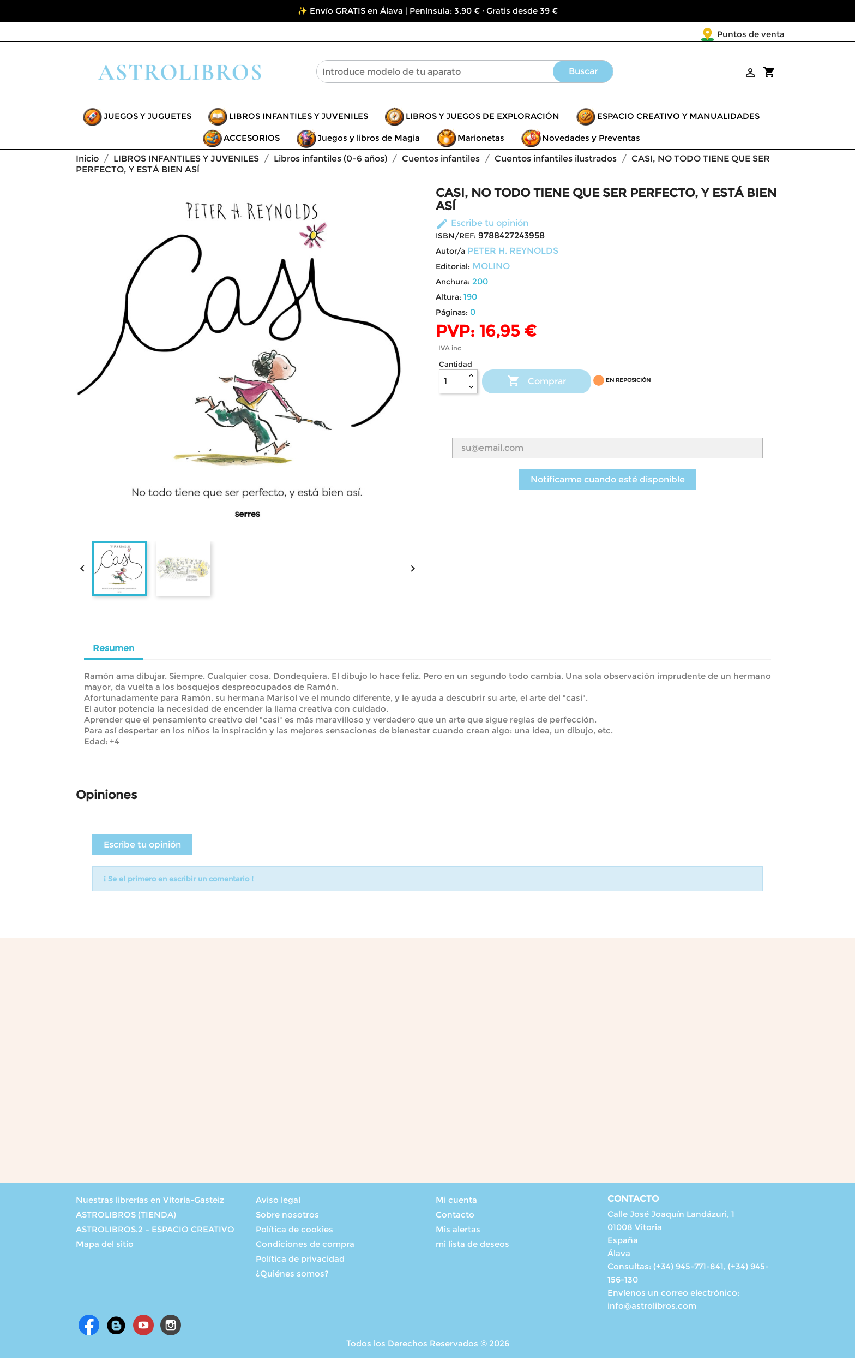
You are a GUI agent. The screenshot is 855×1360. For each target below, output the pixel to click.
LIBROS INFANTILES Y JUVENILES (298, 118)
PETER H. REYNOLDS (512, 253)
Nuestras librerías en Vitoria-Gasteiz (150, 1202)
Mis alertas (458, 1231)
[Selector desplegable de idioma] (762, 34)
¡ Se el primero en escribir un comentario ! (179, 880)
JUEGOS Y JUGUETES (147, 118)
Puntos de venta (686, 34)
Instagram (170, 1327)
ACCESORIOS (252, 140)
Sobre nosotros (287, 1217)
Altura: (448, 299)
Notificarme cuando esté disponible (608, 481)
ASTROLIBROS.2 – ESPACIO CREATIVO (155, 1231)
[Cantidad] (452, 384)
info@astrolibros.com (651, 1308)
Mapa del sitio (105, 1246)
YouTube (143, 1327)
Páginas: (452, 314)
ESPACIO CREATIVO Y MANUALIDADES (678, 118)
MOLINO (491, 268)
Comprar (536, 384)
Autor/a (450, 253)
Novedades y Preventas (591, 140)
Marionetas (480, 140)
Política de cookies (294, 1231)
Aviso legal (278, 1202)
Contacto (455, 1217)
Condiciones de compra (305, 1246)
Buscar (583, 73)
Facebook (89, 1327)
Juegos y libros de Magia (368, 140)
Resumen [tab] (113, 650)
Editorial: (453, 268)
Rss (116, 1327)
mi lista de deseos (472, 1246)
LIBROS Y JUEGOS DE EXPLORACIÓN (482, 118)
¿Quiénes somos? (292, 1275)
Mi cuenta (456, 1202)
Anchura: (453, 284)
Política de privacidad (300, 1261)
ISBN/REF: (456, 238)
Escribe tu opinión (482, 225)
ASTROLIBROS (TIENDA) (126, 1217)
